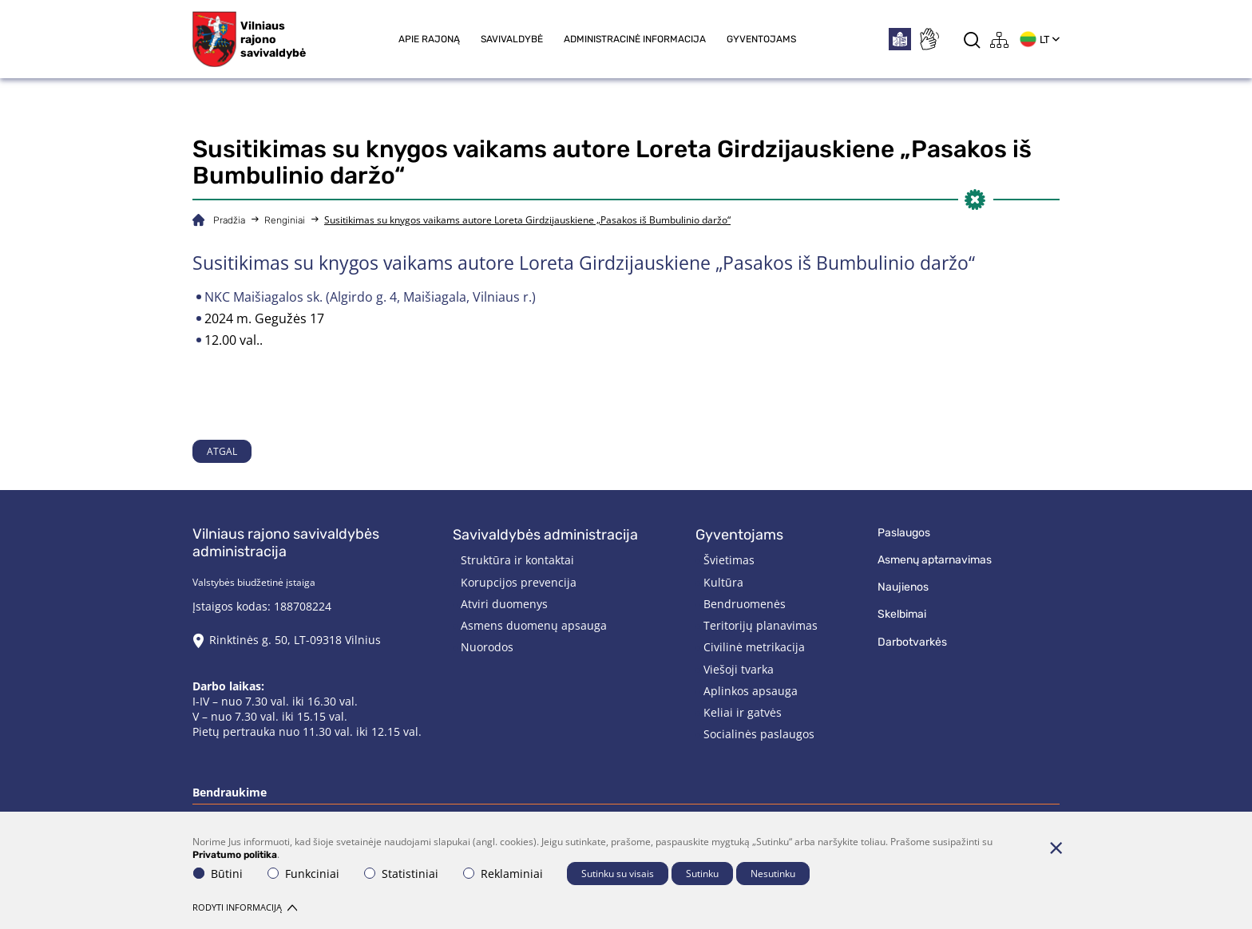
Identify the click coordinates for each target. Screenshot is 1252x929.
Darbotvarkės (912, 642)
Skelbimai (902, 614)
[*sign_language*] (928, 39)
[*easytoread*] (900, 39)
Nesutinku (773, 873)
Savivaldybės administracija (545, 535)
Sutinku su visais (617, 873)
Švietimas (729, 559)
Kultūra (723, 582)
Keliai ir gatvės (742, 712)
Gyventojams (761, 39)
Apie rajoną (429, 39)
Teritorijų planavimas (760, 625)
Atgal (222, 451)
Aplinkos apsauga (750, 690)
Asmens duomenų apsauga (534, 625)
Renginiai (284, 220)
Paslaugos (904, 533)
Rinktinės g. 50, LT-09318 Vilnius (295, 639)
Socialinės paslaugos (758, 733)
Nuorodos (487, 646)
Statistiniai (401, 873)
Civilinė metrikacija (754, 646)
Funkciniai (303, 873)
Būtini (218, 873)
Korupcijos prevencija (518, 582)
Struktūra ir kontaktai (517, 559)
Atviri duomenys (504, 603)
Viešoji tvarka (738, 669)
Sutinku (702, 873)
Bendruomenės (744, 603)
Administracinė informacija (635, 39)
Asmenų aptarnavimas (935, 560)
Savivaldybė (512, 39)
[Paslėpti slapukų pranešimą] (1056, 848)
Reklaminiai (503, 873)
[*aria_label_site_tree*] (999, 39)
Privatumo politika (234, 854)
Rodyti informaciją (244, 907)
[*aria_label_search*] (972, 39)
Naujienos (903, 587)
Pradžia (229, 220)
